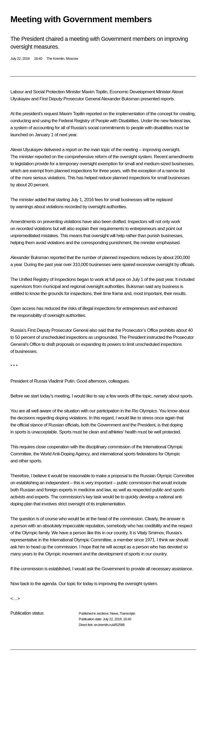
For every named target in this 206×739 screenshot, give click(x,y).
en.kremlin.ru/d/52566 (109, 625)
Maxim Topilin (94, 91)
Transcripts (127, 613)
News (114, 613)
